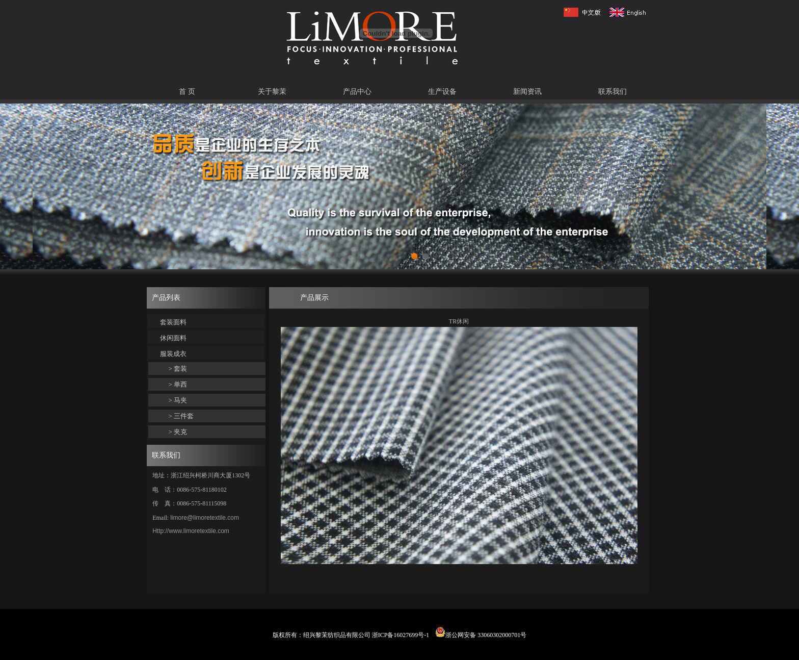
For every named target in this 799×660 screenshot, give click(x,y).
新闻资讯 (527, 91)
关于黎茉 (272, 91)
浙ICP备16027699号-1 (401, 635)
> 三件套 (181, 416)
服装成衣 (173, 354)
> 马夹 (178, 400)
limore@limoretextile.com (204, 517)
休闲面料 (173, 338)
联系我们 (612, 91)
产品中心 (357, 91)
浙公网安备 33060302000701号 (480, 635)
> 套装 (178, 368)
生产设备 (442, 91)
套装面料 (173, 322)
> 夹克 (178, 432)
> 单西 (178, 384)
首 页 (187, 91)
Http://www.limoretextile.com (190, 531)
